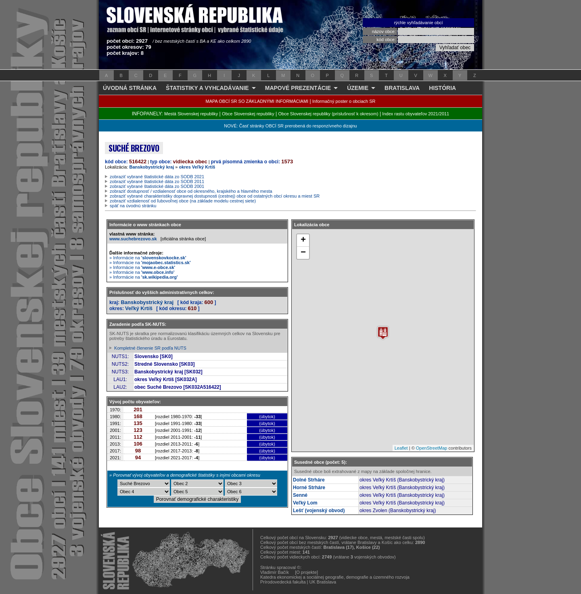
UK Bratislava (322, 581)
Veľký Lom (305, 503)
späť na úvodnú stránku (133, 205)
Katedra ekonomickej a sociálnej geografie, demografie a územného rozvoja (335, 577)
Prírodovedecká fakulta (283, 581)
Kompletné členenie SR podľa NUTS (150, 348)
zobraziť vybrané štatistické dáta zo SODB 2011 (157, 181)
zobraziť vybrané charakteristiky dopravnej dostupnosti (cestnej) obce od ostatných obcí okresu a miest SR (215, 196)
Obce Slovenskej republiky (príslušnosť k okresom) (328, 113)
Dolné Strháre (309, 480)
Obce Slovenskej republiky (248, 113)
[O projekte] (306, 572)
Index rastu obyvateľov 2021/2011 (415, 113)
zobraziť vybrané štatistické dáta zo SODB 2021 (157, 176)
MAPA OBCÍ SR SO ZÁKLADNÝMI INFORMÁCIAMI (257, 101)
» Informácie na (147, 257)
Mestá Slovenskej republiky (191, 113)
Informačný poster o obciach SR (344, 101)
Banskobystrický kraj (152, 167)
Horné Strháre (309, 487)
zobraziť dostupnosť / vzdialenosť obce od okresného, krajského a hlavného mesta (191, 191)
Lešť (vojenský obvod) (319, 510)
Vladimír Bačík (274, 572)
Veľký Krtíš (139, 308)
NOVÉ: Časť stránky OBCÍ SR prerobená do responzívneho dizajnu (290, 125)
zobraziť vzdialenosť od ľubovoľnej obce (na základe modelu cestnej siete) (183, 200)
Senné (300, 495)
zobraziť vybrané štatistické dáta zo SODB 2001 (157, 186)
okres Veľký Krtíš (197, 167)
